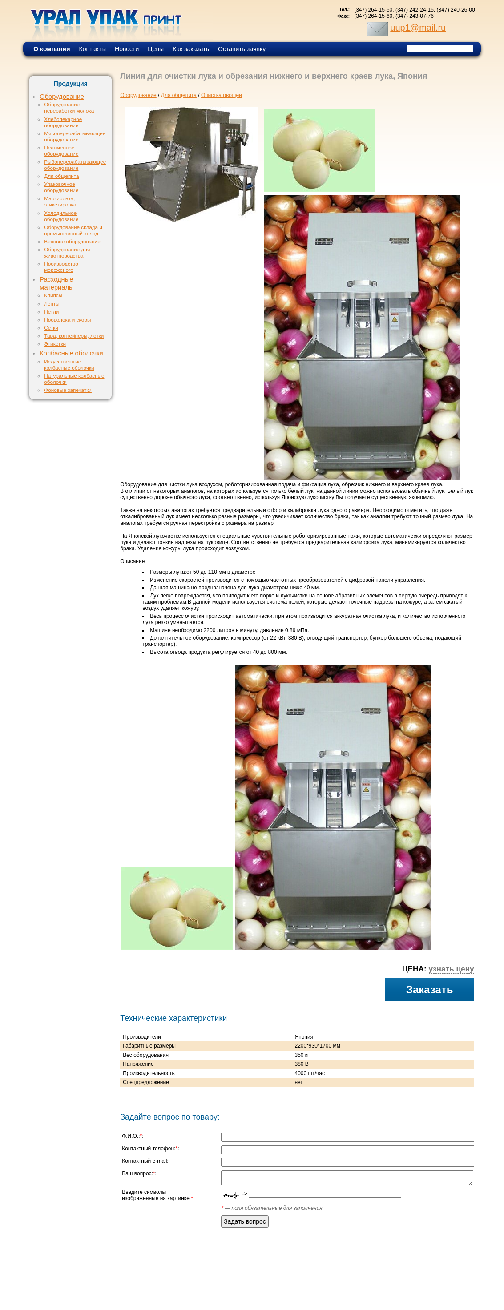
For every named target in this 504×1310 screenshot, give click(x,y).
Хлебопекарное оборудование (63, 122)
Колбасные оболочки (71, 353)
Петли (51, 311)
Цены (156, 48)
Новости (127, 48)
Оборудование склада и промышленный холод (73, 230)
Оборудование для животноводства (67, 252)
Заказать (429, 990)
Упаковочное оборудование (61, 187)
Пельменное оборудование (61, 151)
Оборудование (62, 96)
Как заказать (191, 48)
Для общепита (61, 176)
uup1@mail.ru (418, 27)
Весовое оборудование (72, 241)
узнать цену (451, 968)
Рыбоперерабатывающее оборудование (75, 165)
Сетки (51, 328)
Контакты (92, 48)
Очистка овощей (221, 95)
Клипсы (53, 295)
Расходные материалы (56, 283)
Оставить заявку (242, 48)
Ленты (51, 303)
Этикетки (55, 344)
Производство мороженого (61, 267)
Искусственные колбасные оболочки (69, 365)
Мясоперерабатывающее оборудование (74, 136)
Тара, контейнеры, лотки (74, 336)
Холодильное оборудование (61, 216)
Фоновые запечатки (68, 390)
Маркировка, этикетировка (60, 201)
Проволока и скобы (67, 319)
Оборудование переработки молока (69, 107)
